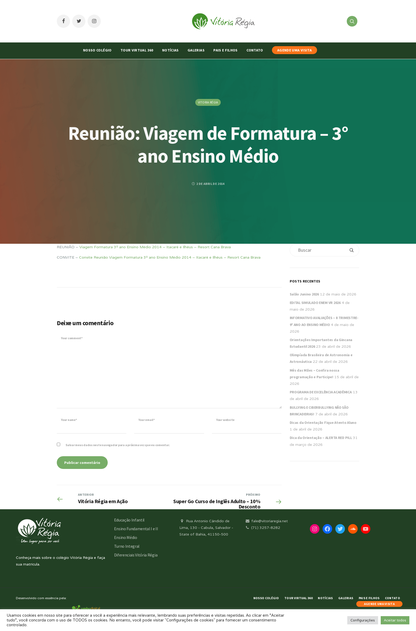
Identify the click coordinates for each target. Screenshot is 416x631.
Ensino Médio (125, 537)
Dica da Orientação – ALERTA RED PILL (321, 437)
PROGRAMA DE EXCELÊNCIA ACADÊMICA (321, 392)
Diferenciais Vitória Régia (136, 555)
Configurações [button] (362, 620)
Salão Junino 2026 (304, 294)
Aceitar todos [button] (395, 620)
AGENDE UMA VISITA (294, 50)
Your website (225, 420)
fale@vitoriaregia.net (266, 521)
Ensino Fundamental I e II (136, 528)
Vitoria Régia (208, 102)
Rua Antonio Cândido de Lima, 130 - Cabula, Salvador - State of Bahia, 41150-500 (206, 528)
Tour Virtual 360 (136, 50)
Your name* (69, 420)
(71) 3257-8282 (262, 527)
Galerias (196, 50)
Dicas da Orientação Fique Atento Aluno (323, 422)
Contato (254, 50)
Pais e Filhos (225, 50)
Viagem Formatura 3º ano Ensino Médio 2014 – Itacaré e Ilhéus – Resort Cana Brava (155, 247)
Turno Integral (127, 546)
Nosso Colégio (97, 50)
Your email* (146, 420)
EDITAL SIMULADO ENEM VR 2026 (315, 302)
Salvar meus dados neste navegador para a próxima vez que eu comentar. (118, 445)
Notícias (170, 50)
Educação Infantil (129, 520)
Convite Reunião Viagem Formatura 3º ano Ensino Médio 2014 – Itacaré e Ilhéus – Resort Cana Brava (170, 257)
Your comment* (72, 338)
